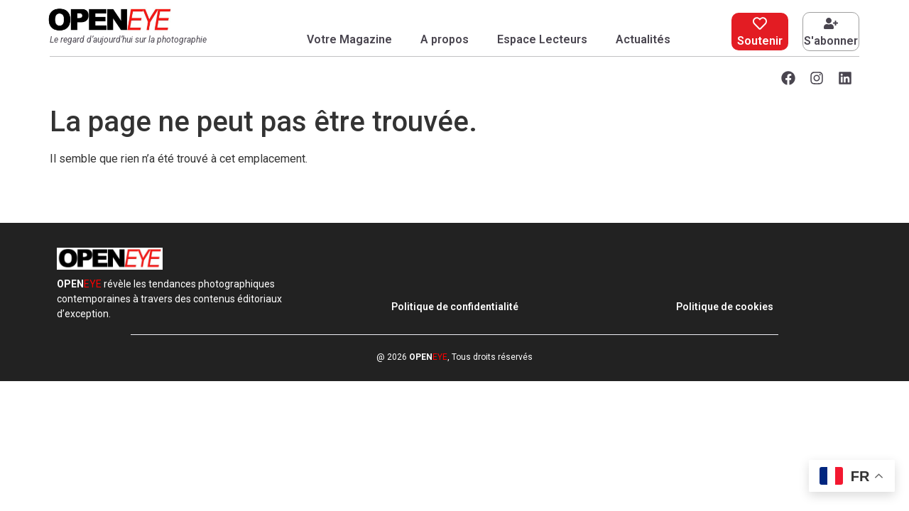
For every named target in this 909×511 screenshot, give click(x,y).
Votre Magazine (349, 39)
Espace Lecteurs (542, 39)
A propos (444, 39)
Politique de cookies (724, 306)
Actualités (643, 39)
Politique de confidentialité (454, 306)
